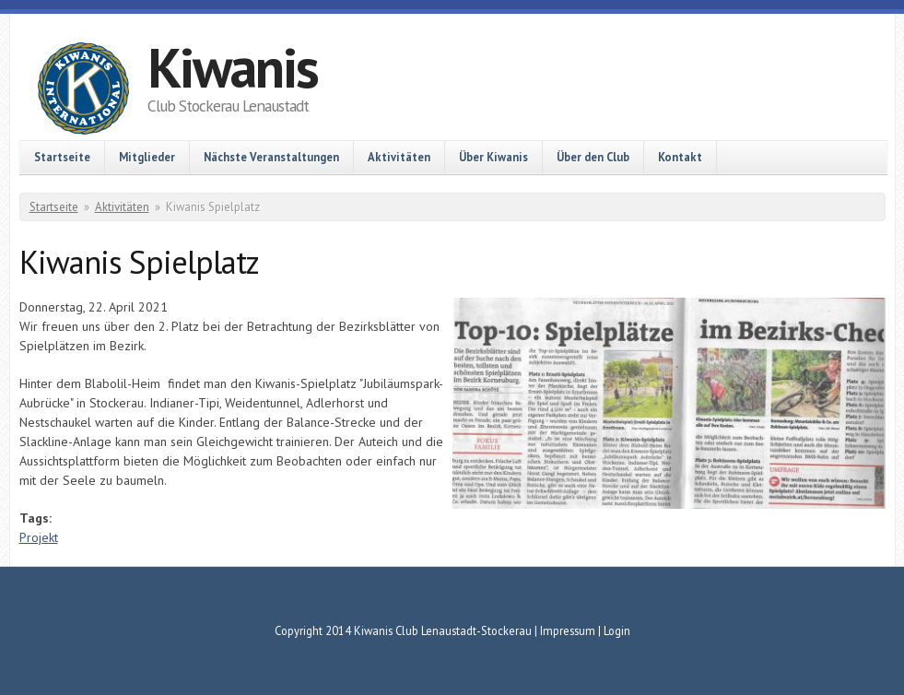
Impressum (567, 630)
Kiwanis (232, 67)
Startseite (62, 156)
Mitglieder (147, 156)
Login (617, 630)
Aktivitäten (399, 156)
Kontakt (680, 156)
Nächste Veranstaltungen (271, 156)
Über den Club (593, 156)
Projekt (38, 537)
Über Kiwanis (493, 156)
